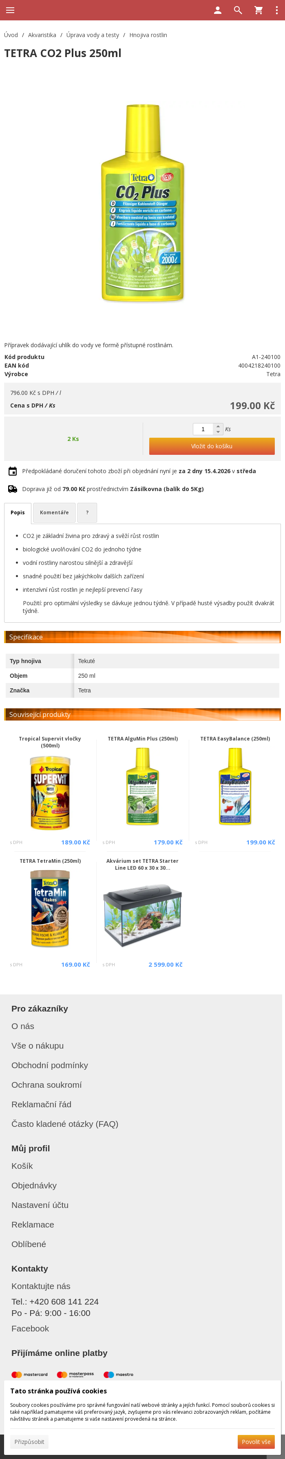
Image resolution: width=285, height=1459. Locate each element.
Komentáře (54, 512)
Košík (22, 1165)
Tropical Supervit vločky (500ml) (50, 742)
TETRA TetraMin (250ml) (50, 860)
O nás (22, 1026)
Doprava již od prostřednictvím (113, 489)
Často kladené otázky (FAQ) (65, 1123)
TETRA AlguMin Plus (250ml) (143, 738)
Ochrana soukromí (46, 1084)
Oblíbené (28, 1244)
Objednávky (34, 1185)
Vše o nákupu (37, 1045)
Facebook (30, 1328)
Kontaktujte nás (41, 1286)
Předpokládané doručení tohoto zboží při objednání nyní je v (139, 471)
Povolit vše (256, 1442)
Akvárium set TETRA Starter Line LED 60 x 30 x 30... (142, 864)
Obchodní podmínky (49, 1065)
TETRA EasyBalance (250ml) (235, 738)
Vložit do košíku (211, 446)
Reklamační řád (41, 1104)
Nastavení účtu (39, 1205)
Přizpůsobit (29, 1442)
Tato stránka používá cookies (58, 1390)
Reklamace (32, 1224)
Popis (18, 512)
